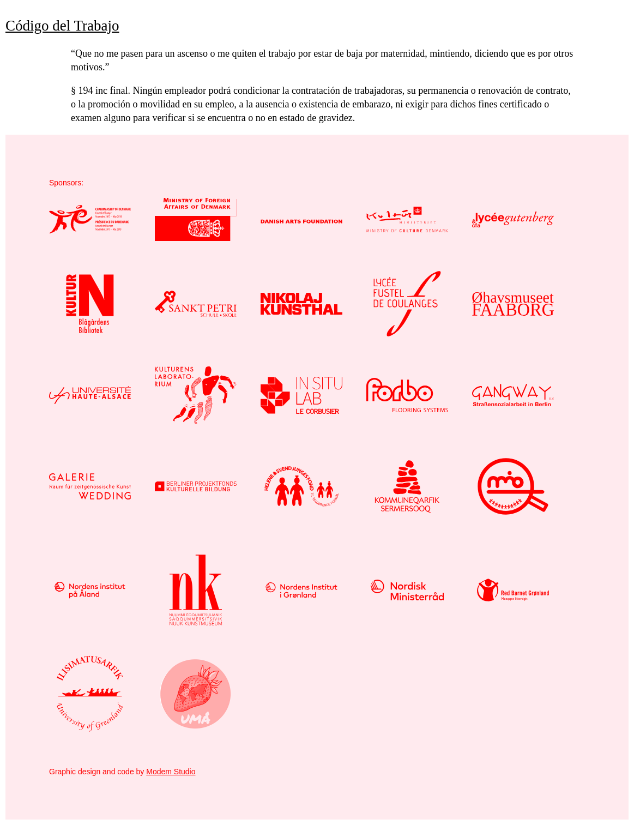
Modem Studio (170, 771)
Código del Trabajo (62, 25)
